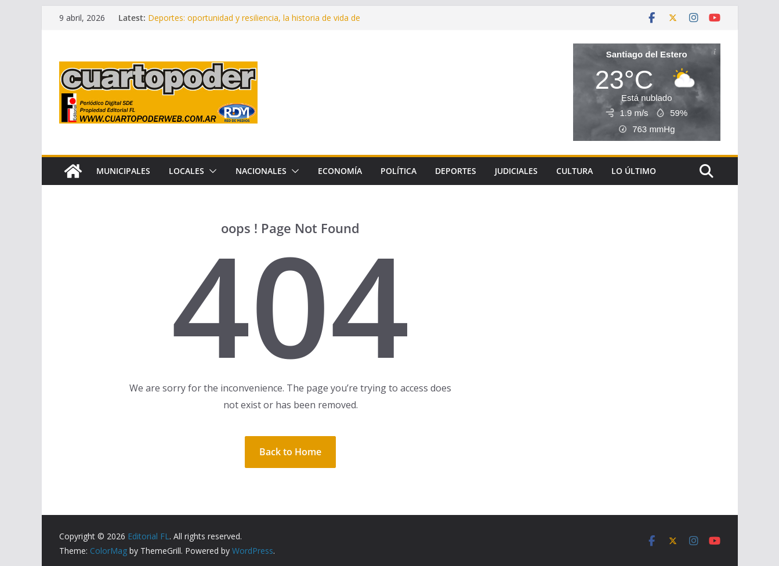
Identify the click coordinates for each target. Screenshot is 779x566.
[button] (210, 171)
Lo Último (633, 170)
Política (398, 170)
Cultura (574, 170)
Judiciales (516, 170)
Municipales (123, 170)
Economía (340, 170)
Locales (186, 170)
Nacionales (261, 170)
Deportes (455, 170)
